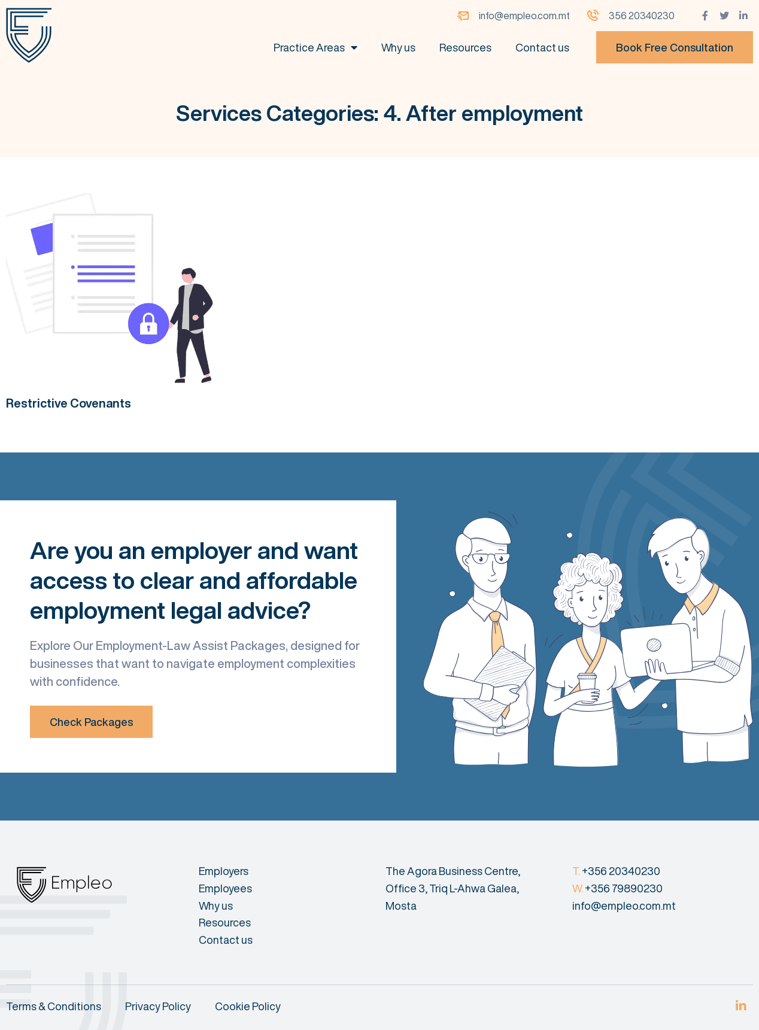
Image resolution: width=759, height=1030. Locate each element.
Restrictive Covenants (68, 403)
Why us (398, 47)
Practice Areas (315, 47)
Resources (465, 47)
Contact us (542, 47)
